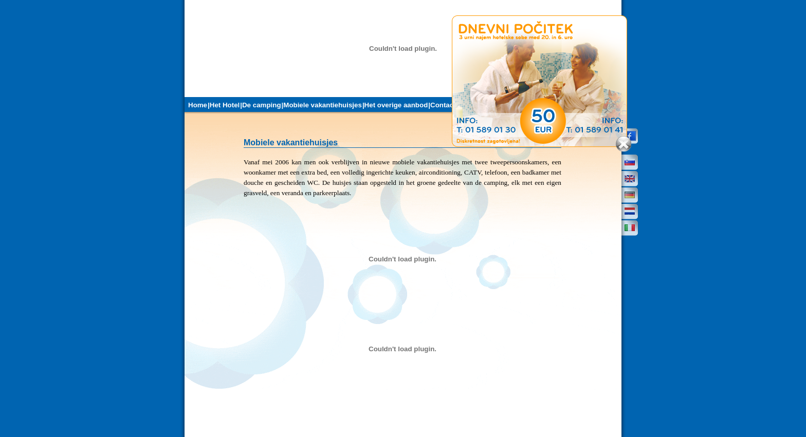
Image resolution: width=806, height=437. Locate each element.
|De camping (260, 105)
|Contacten (446, 105)
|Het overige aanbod (395, 105)
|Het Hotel (224, 105)
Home (197, 105)
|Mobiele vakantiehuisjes (322, 105)
